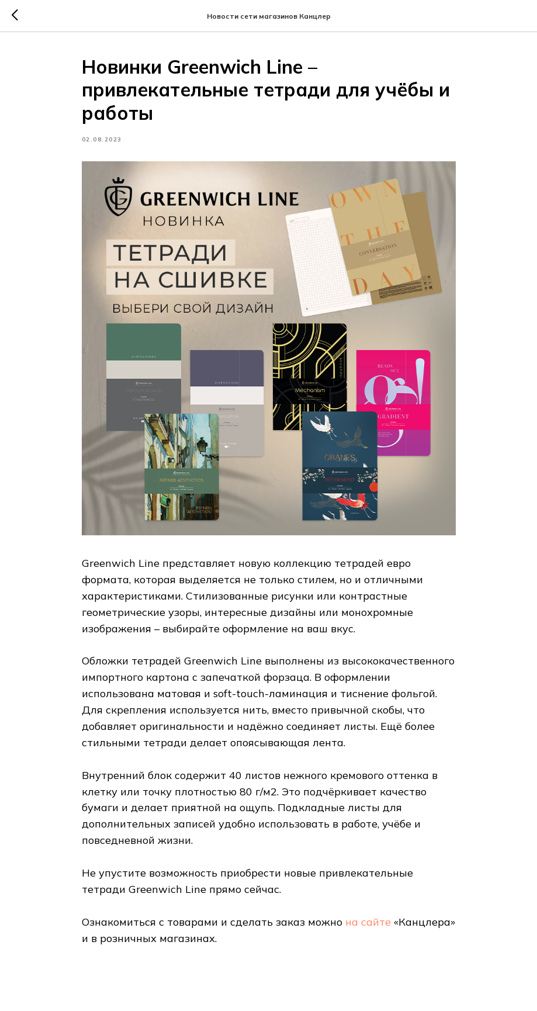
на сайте (368, 922)
